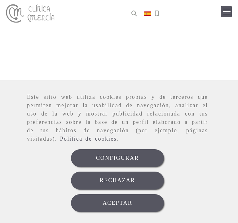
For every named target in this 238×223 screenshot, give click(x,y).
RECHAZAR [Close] (117, 180)
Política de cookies (88, 139)
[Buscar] (134, 14)
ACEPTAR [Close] (117, 203)
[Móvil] (156, 13)
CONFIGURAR (117, 158)
